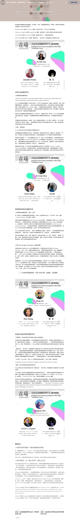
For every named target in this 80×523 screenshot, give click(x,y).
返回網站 (17, 515)
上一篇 (17, 508)
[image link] (3, 2)
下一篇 (42, 508)
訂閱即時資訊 (74, 2)
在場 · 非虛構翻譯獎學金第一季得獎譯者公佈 (27, 510)
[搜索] (66, 2)
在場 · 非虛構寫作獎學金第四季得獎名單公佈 (52, 510)
